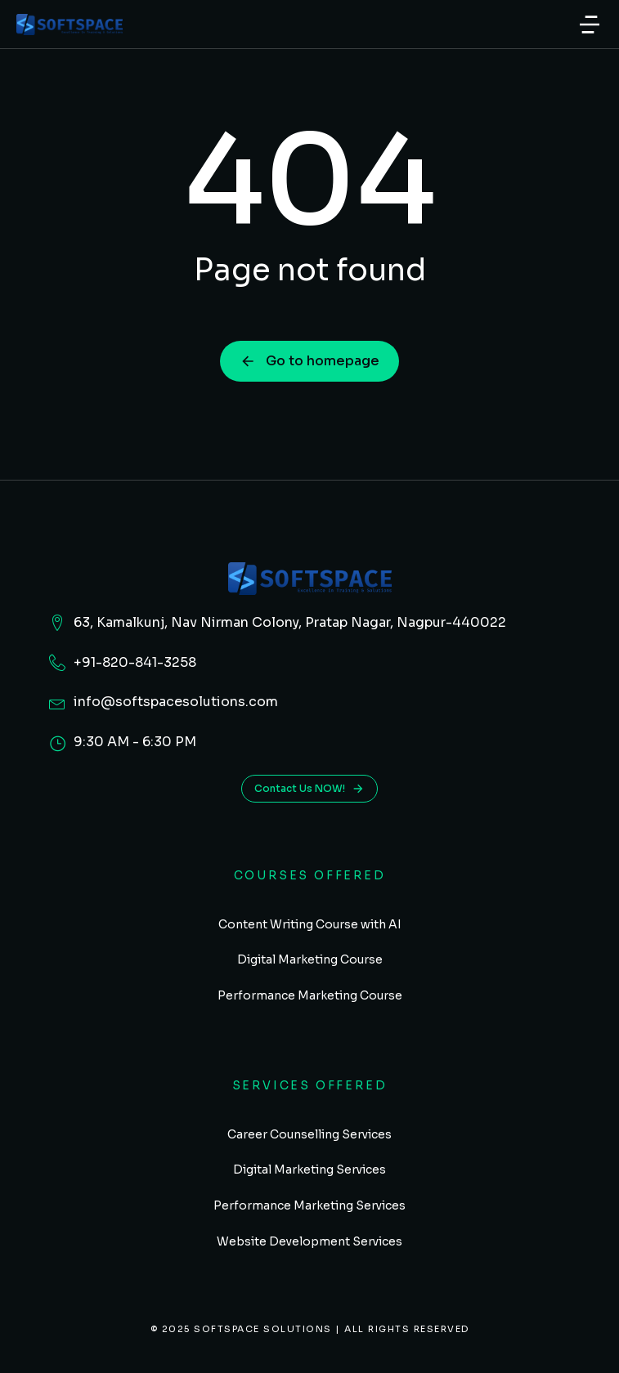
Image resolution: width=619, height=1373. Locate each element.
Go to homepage (309, 360)
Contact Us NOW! (309, 788)
